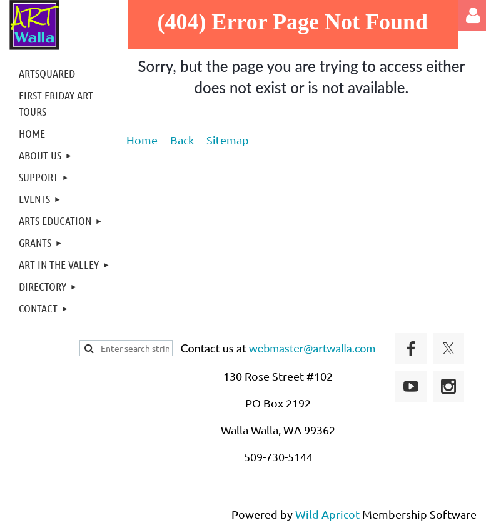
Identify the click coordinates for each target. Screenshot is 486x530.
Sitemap (227, 139)
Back (182, 139)
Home (142, 139)
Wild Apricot (327, 514)
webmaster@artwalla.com (312, 348)
